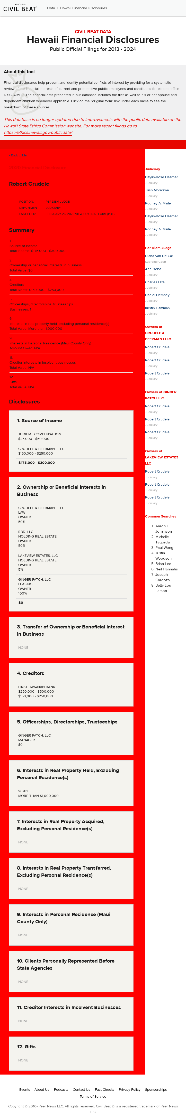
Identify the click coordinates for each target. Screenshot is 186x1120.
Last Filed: (27, 214)
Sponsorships (156, 1089)
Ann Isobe (153, 269)
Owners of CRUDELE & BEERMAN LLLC (158, 333)
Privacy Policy (129, 1089)
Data (51, 8)
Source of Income (24, 246)
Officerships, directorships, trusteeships (41, 304)
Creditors (17, 285)
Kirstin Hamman (157, 308)
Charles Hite (155, 282)
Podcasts (61, 1089)
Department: (29, 208)
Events (24, 1089)
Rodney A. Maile (158, 203)
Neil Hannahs (166, 569)
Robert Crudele (29, 183)
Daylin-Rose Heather (161, 177)
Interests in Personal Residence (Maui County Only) (50, 343)
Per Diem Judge (158, 248)
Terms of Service (93, 1096)
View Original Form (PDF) (94, 214)
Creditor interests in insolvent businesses (43, 362)
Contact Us (81, 1089)
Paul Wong (164, 547)
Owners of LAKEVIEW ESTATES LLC (161, 457)
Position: (26, 201)
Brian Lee (163, 563)
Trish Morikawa (157, 190)
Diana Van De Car (159, 256)
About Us (41, 1089)
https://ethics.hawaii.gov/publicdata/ (38, 132)
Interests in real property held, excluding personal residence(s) (59, 324)
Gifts (13, 382)
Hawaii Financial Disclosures (83, 8)
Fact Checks (104, 1089)
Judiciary (152, 169)
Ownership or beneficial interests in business (46, 265)
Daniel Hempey (157, 295)
